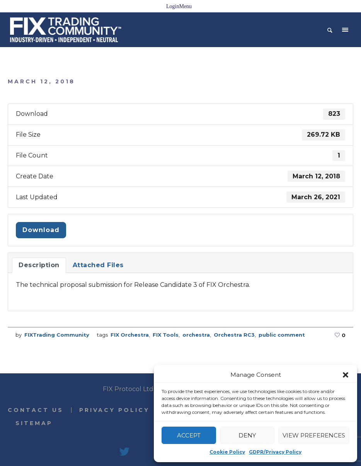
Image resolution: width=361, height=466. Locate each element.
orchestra (196, 335)
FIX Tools (166, 335)
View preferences (314, 435)
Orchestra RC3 (234, 335)
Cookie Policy (227, 452)
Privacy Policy (114, 410)
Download (41, 230)
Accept (189, 435)
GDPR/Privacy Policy (275, 452)
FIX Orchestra (130, 335)
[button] (345, 375)
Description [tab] (39, 265)
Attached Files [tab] (98, 265)
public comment (282, 335)
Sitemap (34, 423)
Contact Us (35, 410)
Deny (247, 435)
